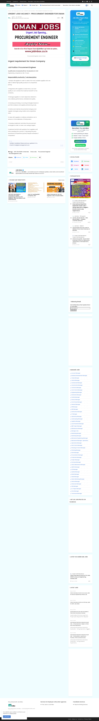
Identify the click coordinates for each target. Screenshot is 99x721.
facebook (76, 161)
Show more (61, 180)
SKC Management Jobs (17, 11)
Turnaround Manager (76, 493)
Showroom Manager (76, 484)
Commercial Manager (76, 382)
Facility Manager (75, 397)
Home (17, 5)
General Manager (75, 404)
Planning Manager (75, 450)
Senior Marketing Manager (77, 479)
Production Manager (76, 457)
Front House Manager (76, 402)
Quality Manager (75, 471)
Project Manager (75, 459)
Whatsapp (34, 157)
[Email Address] (80, 308)
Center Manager (75, 380)
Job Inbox (19, 170)
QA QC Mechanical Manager (78, 464)
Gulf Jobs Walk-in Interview (21, 151)
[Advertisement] (36, 217)
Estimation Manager (76, 394)
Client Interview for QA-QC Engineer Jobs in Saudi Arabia (55, 195)
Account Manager (75, 373)
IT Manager (74, 414)
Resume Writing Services (81, 704)
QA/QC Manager (75, 467)
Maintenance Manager (77, 428)
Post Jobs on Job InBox (48, 704)
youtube (87, 165)
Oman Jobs (33, 151)
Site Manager (74, 486)
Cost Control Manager (76, 390)
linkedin (87, 169)
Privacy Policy (23, 1)
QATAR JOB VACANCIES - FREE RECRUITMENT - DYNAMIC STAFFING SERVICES (80, 219)
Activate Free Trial (80, 141)
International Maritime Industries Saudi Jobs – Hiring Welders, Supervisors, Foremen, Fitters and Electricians (79, 636)
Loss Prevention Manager (77, 423)
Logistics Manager (75, 421)
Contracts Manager (76, 387)
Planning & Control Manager (78, 447)
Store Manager (75, 491)
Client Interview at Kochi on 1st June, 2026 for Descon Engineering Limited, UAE (80, 577)
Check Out (12, 713)
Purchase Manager (76, 462)
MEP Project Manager (76, 426)
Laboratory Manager (76, 416)
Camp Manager (75, 378)
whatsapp (86, 161)
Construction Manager (77, 385)
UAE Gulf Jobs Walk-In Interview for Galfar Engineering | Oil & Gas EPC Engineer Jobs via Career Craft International (16, 197)
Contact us (15, 1)
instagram (76, 165)
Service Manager (75, 481)
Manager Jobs (74, 431)
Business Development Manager (79, 375)
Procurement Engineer (44, 151)
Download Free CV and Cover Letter (50, 5)
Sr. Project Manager (76, 488)
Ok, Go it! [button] (6, 716)
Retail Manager (75, 474)
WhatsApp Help (80, 145)
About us (74, 719)
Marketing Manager (76, 433)
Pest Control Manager (76, 445)
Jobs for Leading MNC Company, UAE (34, 195)
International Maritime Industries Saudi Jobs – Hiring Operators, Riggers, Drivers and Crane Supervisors (80, 207)
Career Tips (34, 5)
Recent (24, 5)
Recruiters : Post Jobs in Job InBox (36, 1)
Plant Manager (75, 452)
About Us (9, 1)
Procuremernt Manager (77, 455)
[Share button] (40, 157)
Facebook (18, 157)
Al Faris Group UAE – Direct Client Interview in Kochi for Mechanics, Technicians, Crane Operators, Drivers (81, 241)
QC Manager (74, 469)
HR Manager (74, 406)
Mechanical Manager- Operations (79, 440)
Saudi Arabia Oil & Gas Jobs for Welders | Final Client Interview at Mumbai (81, 229)
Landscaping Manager (77, 419)
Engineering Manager (76, 392)
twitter (76, 169)
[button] (91, 5)
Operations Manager (76, 443)
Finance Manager (75, 399)
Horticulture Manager (76, 411)
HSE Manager (74, 409)
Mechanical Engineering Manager (79, 438)
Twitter (26, 157)
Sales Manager (75, 476)
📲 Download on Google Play (80, 58)
